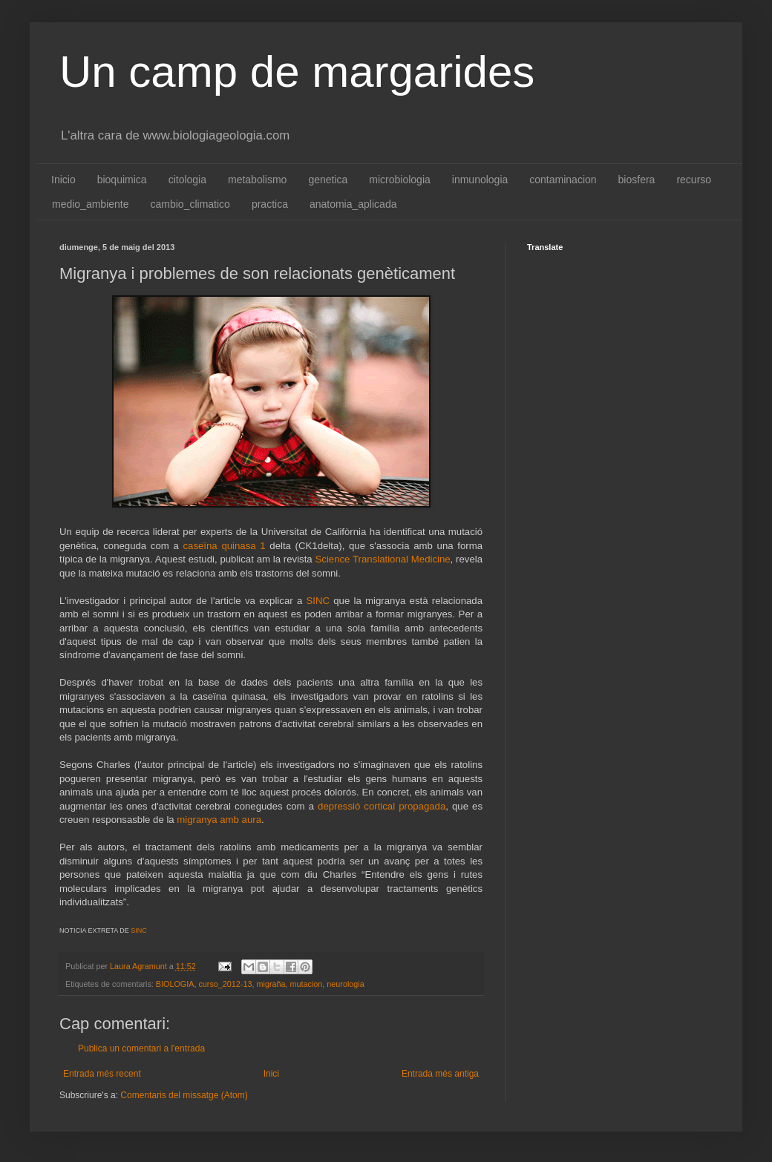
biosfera (636, 180)
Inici (271, 1074)
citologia (187, 180)
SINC (318, 600)
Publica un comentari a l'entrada (141, 1048)
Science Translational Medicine (383, 559)
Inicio (63, 180)
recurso (693, 180)
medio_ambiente (90, 204)
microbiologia (399, 180)
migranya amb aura (219, 819)
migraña (270, 983)
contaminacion (562, 180)
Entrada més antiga (440, 1074)
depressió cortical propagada (381, 806)
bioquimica (122, 180)
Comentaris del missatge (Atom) (183, 1095)
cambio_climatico (190, 204)
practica (270, 204)
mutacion (306, 983)
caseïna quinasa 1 (222, 545)
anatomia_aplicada (353, 204)
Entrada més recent (102, 1074)
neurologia (345, 983)
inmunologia (480, 180)
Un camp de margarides (296, 71)
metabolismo (257, 180)
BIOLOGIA (175, 983)
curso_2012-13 (225, 983)
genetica (327, 180)
